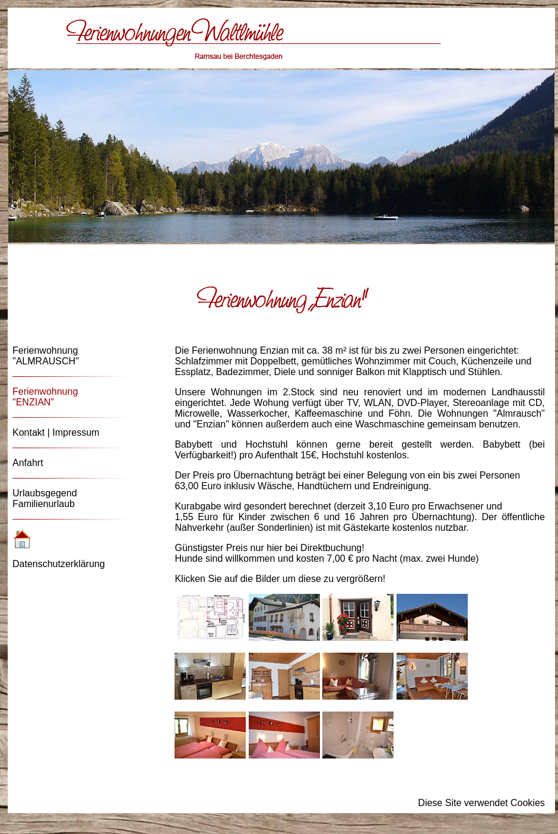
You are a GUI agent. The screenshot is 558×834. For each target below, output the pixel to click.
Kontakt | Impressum (55, 432)
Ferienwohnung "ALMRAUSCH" (45, 355)
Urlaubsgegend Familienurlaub (44, 498)
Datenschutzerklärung (58, 564)
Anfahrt (27, 463)
